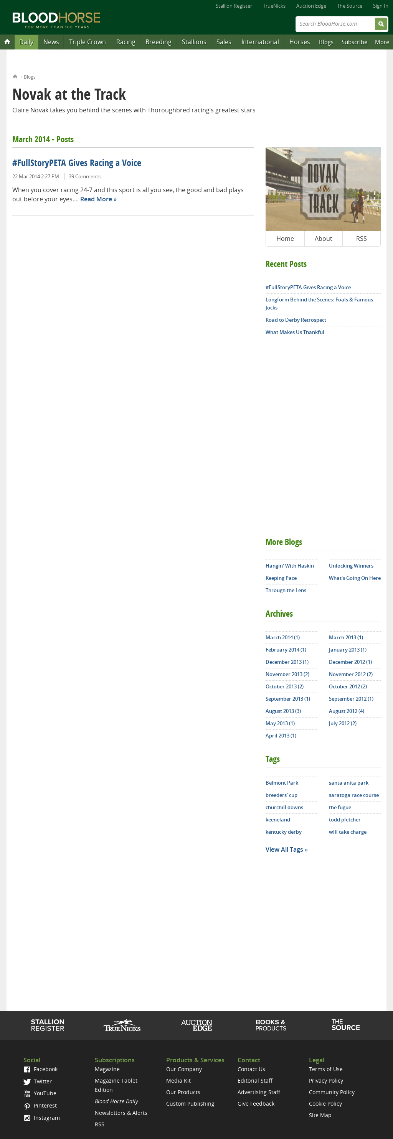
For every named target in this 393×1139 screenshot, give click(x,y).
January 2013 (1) (348, 649)
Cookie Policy (325, 1103)
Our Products (183, 1092)
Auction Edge (311, 5)
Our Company (184, 1069)
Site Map (320, 1115)
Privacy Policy (326, 1080)
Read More (96, 199)
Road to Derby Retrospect (296, 319)
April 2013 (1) (281, 735)
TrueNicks (274, 5)
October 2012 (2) (348, 686)
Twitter (37, 1081)
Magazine (107, 1069)
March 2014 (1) (283, 637)
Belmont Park (282, 782)
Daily (26, 42)
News (51, 42)
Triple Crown (87, 42)
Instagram (41, 1117)
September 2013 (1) (288, 698)
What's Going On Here (355, 577)
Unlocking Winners (351, 565)
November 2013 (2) (287, 674)
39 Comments (85, 176)
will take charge (348, 831)
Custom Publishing (190, 1103)
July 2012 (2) (343, 723)
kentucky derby (284, 831)
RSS (361, 238)
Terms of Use (326, 1069)
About (323, 238)
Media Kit (178, 1080)
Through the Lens (286, 590)
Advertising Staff (259, 1092)
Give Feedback (256, 1103)
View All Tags (284, 849)
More (382, 42)
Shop (271, 1025)
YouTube (39, 1093)
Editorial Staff (255, 1080)
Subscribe (354, 42)
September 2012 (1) (351, 698)
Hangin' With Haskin (290, 565)
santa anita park (348, 782)
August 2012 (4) (346, 711)
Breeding (158, 42)
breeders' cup (281, 795)
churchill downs (284, 807)
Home (15, 76)
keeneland (278, 819)
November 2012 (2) (351, 674)
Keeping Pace (281, 577)
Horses (299, 42)
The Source (349, 5)
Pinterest (40, 1105)
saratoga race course (354, 795)
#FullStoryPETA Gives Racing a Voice (76, 163)
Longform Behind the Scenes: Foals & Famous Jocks (319, 303)
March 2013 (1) (346, 637)
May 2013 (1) (280, 723)
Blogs (326, 42)
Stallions (194, 42)
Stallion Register (234, 5)
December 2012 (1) (350, 661)
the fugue (340, 807)
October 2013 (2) (285, 686)
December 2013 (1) (287, 661)
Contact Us (251, 1069)
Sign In (380, 5)
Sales (223, 42)
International (260, 42)
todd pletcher (345, 819)
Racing (125, 42)
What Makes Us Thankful (295, 332)
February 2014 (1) (286, 649)
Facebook (40, 1069)
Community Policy (332, 1092)
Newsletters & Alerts (121, 1112)
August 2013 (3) (283, 711)
